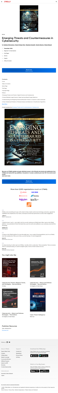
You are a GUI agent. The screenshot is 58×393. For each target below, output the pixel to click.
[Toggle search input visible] (56, 1)
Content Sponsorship (6, 367)
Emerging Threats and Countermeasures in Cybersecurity (25, 107)
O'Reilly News (4, 355)
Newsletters (18, 353)
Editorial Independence (19, 389)
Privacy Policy (19, 355)
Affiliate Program (5, 361)
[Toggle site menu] (1, 1)
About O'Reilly (5, 349)
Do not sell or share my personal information (10, 384)
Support (18, 349)
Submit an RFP (4, 363)
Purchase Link (5, 330)
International (5, 371)
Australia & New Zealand (7, 373)
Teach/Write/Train (5, 351)
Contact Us (18, 351)
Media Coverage (5, 357)
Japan (2, 375)
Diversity (3, 365)
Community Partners (6, 359)
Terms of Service (4, 389)
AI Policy (18, 357)
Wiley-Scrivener (8, 60)
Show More (4, 104)
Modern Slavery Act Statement (31, 389)
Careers (3, 353)
